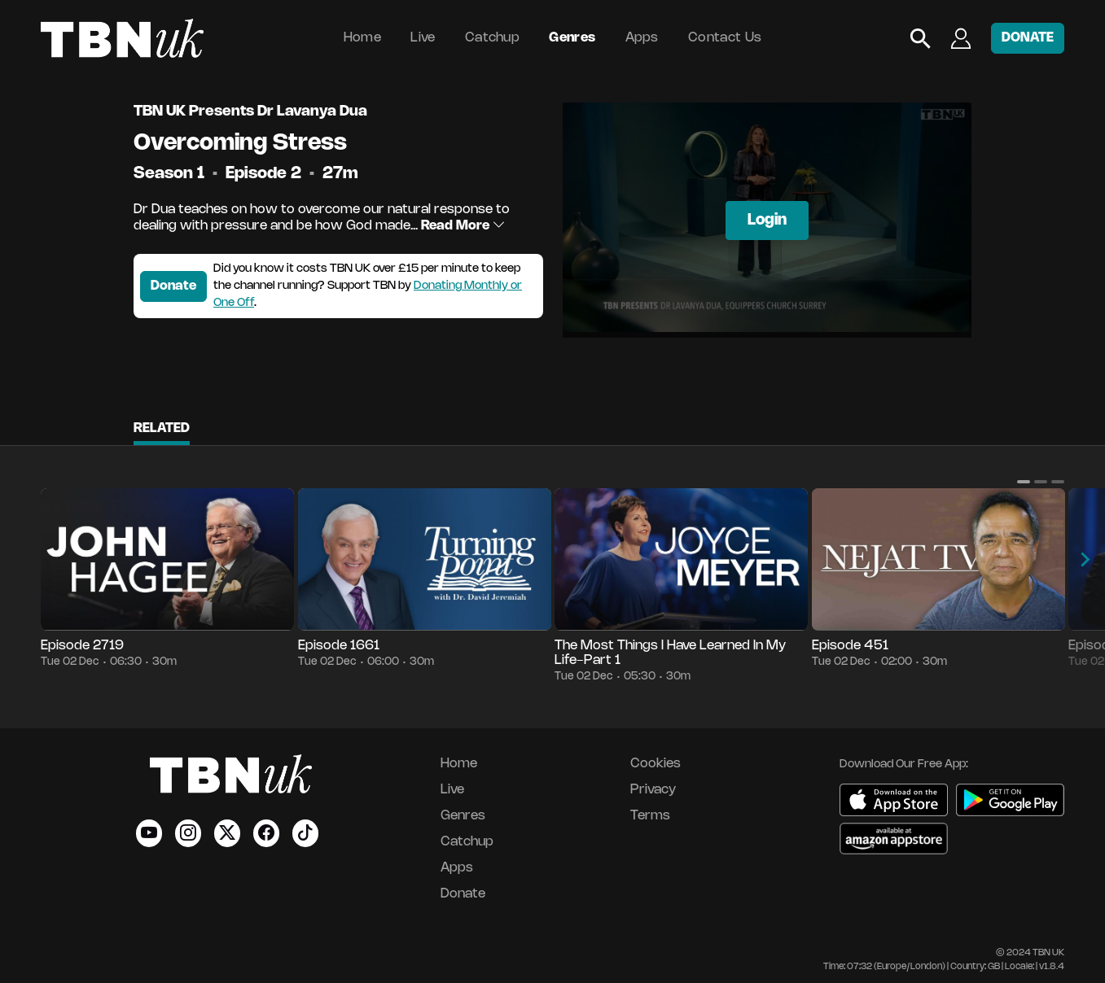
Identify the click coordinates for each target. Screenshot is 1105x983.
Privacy (653, 790)
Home (362, 38)
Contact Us (724, 38)
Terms (650, 816)
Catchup (492, 38)
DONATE (1028, 38)
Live (422, 38)
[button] (1023, 481)
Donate (173, 286)
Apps (642, 38)
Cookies (655, 764)
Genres (572, 38)
